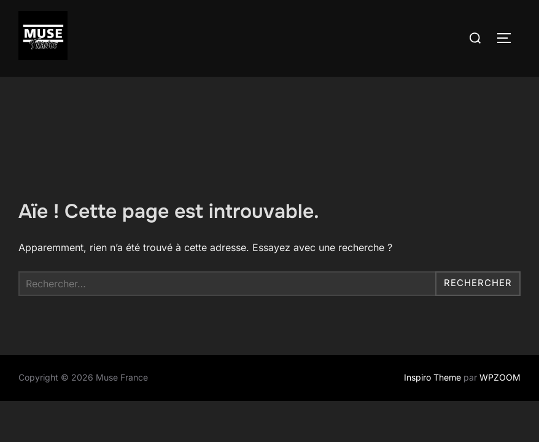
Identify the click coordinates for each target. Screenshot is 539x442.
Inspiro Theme (432, 324)
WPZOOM (500, 324)
